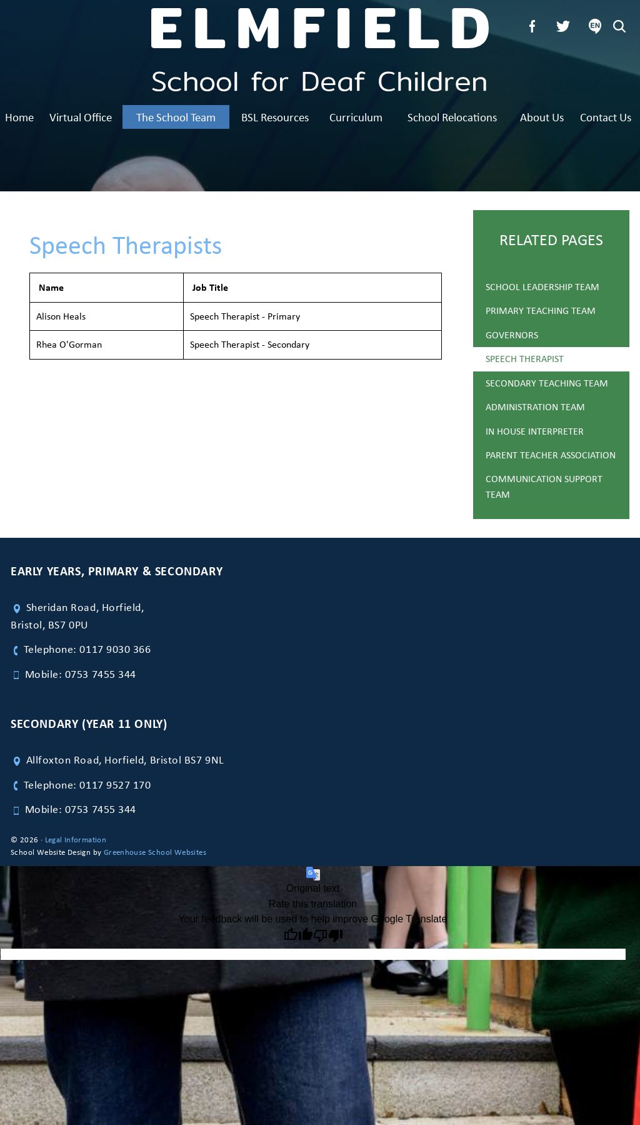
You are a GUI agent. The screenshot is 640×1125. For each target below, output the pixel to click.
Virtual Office (80, 117)
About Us (542, 117)
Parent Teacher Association (551, 455)
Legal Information (76, 839)
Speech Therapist (525, 358)
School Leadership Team (542, 286)
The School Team (176, 117)
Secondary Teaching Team (547, 383)
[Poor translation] (328, 936)
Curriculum (355, 117)
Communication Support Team (544, 486)
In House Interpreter (535, 431)
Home (19, 117)
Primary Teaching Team (541, 310)
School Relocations (452, 117)
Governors (512, 334)
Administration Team (535, 406)
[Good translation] (298, 936)
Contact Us (605, 117)
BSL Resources (275, 117)
